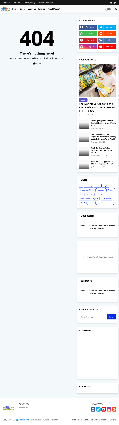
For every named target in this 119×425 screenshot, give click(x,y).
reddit (109, 33)
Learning (32, 9)
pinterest (90, 40)
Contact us (17, 2)
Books (22, 9)
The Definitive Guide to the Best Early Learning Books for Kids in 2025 (97, 107)
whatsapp (90, 33)
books (97, 186)
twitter (109, 27)
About (79, 420)
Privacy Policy (29, 2)
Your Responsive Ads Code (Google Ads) (98, 257)
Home (14, 9)
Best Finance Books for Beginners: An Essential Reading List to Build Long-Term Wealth (103, 136)
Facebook (101, 190)
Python (95, 198)
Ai (81, 186)
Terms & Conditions (45, 2)
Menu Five (111, 420)
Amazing (88, 186)
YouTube (109, 203)
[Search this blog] (93, 316)
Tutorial (91, 203)
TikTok (82, 203)
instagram (89, 46)
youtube (109, 46)
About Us (6, 2)
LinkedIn (99, 194)
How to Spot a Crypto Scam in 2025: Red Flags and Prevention (103, 162)
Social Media (53, 9)
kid (81, 194)
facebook (90, 27)
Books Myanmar (51, 420)
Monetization (85, 198)
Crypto (105, 186)
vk (109, 40)
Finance (41, 9)
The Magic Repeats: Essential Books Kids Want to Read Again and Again (103, 123)
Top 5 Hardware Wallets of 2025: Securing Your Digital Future (101, 150)
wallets (100, 203)
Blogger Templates (21, 420)
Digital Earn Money (87, 190)
